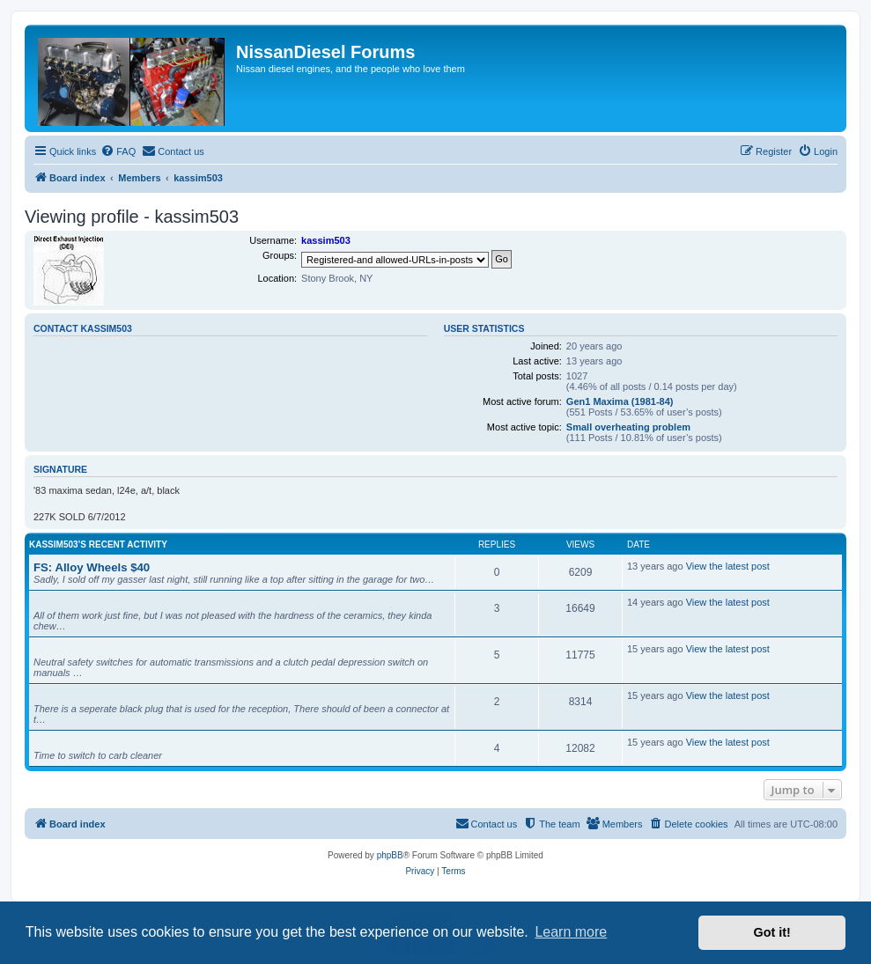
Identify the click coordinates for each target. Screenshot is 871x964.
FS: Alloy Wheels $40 (91, 567)
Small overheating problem (628, 427)
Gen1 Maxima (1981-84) (620, 401)
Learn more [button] (571, 931)
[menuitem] (118, 151)
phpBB (390, 855)
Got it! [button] (772, 932)
